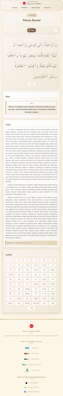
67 (19, 294)
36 (44, 275)
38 (10, 279)
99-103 (27, 303)
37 (52, 275)
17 (52, 265)
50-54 (44, 284)
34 (27, 275)
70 (36, 294)
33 (19, 275)
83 (10, 298)
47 (27, 284)
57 (10, 289)
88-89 (36, 298)
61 (36, 289)
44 (52, 279)
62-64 (44, 289)
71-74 (44, 294)
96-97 (10, 303)
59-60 (27, 289)
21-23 (36, 270)
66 (10, 294)
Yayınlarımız (47, 7)
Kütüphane (24, 7)
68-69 (27, 294)
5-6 (44, 260)
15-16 (44, 265)
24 (44, 270)
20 (27, 270)
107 (44, 303)
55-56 (53, 284)
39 (19, 279)
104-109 (35, 303)
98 (19, 303)
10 (19, 265)
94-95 (53, 298)
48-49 (36, 284)
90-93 (44, 298)
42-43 (44, 279)
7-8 (53, 260)
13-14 (36, 265)
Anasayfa (14, 7)
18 (10, 270)
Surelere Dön (31, 15)
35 (36, 275)
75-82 (53, 294)
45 (10, 284)
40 (27, 279)
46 (19, 284)
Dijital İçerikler (36, 7)
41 (36, 279)
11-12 (27, 265)
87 (27, 298)
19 (19, 270)
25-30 (53, 270)
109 (31, 308)
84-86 (19, 298)
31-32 (10, 275)
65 (52, 289)
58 (19, 289)
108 (52, 303)
